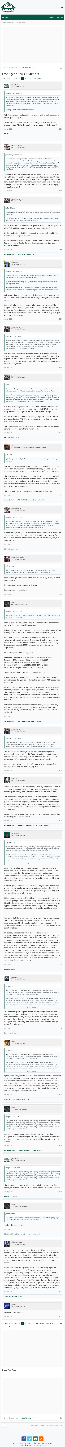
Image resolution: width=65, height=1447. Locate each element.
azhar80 (21, 825)
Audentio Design (39, 1445)
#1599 (59, 1291)
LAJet (13, 1041)
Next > (40, 79)
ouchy (13, 1305)
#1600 (59, 1317)
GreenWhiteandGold (27, 721)
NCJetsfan (15, 834)
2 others (36, 500)
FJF (19, 500)
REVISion (7, 134)
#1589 (59, 594)
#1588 (59, 544)
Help (42, 1425)
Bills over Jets (16, 1242)
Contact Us (34, 1425)
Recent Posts (20, 23)
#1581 (59, 129)
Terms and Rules (52, 1425)
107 (35, 79)
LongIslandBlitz (17, 977)
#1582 (59, 191)
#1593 (59, 964)
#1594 (59, 1028)
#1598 (59, 1229)
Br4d (13, 602)
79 (19, 79)
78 (16, 79)
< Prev (5, 79)
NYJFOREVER (24, 254)
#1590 (59, 716)
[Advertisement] (32, 45)
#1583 (59, 249)
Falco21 (14, 779)
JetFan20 (14, 84)
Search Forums (8, 23)
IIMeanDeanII (9, 438)
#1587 (59, 495)
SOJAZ (6, 969)
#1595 (59, 1095)
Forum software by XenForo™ (32, 1443)
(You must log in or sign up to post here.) (49, 1323)
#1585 (59, 368)
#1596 (59, 1146)
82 (29, 79)
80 (22, 79)
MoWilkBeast (25, 500)
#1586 (59, 433)
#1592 (59, 821)
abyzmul (14, 446)
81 (26, 79)
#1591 (59, 771)
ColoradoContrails (10, 254)
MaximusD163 (16, 146)
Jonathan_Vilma (17, 199)
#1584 (59, 319)
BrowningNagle (17, 557)
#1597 (59, 1192)
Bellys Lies (8, 1033)
